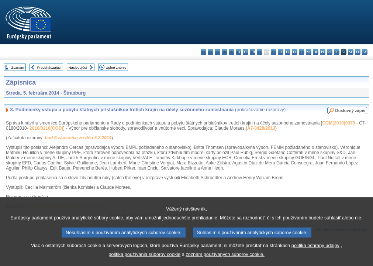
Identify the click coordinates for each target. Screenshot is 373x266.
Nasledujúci (78, 67)
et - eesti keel (238, 52)
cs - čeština (217, 52)
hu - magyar (301, 52)
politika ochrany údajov (315, 255)
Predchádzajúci (49, 67)
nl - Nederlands (315, 52)
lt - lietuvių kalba (294, 52)
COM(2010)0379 (338, 123)
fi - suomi (357, 52)
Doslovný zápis (350, 110)
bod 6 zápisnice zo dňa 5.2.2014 (78, 137)
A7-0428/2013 (261, 128)
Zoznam (17, 67)
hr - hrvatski (273, 52)
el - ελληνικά (245, 52)
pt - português (329, 52)
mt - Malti (308, 52)
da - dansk (224, 52)
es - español (210, 52)
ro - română (336, 52)
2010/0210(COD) (46, 128)
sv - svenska (364, 52)
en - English (252, 52)
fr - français (259, 52)
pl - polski (322, 52)
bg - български (203, 52)
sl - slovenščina (350, 52)
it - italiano (280, 52)
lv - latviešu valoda (287, 52)
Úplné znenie (116, 67)
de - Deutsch (231, 52)
